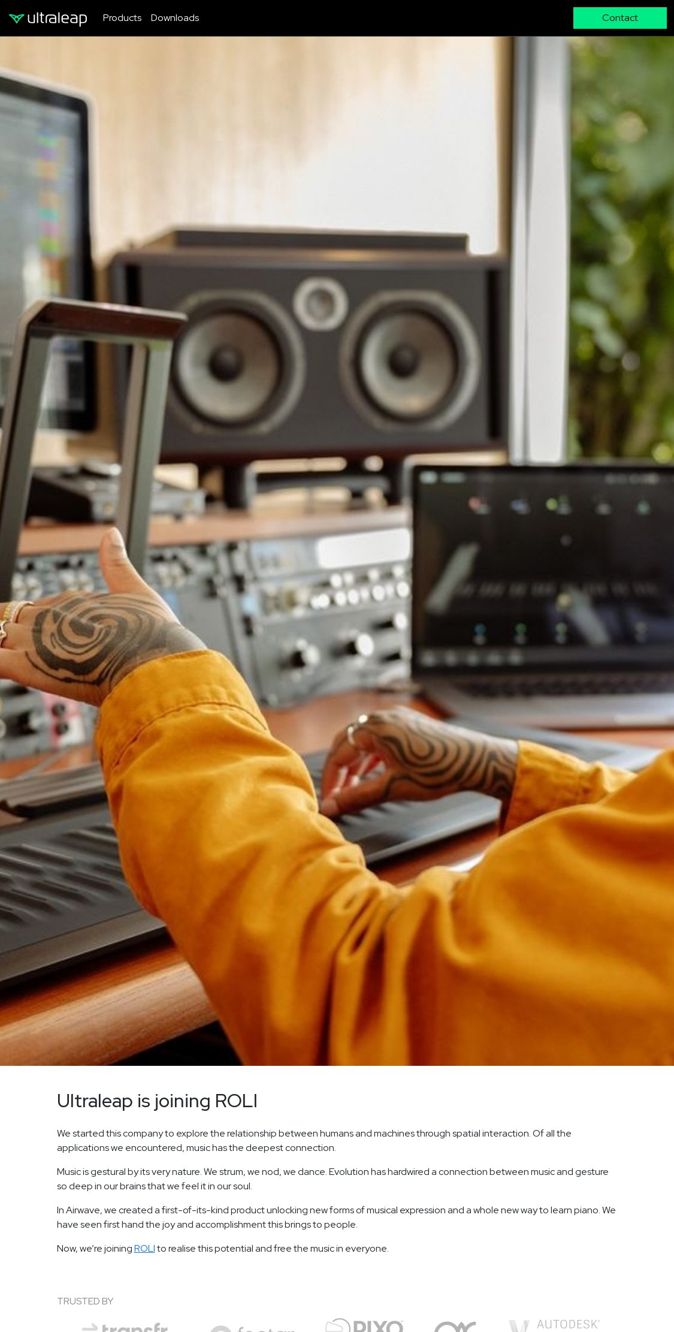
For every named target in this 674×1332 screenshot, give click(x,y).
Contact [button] (620, 17)
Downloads (175, 17)
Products (122, 17)
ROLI (144, 1248)
